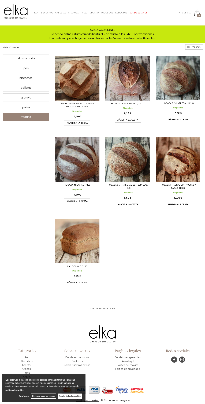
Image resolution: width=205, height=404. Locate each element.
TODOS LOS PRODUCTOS (114, 13)
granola (73, 13)
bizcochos (26, 78)
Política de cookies (127, 365)
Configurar (23, 396)
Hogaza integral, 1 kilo (77, 184)
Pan (36, 13)
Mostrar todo (26, 58)
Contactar (77, 361)
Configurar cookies (87, 400)
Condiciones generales (128, 357)
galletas (26, 87)
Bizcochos (47, 13)
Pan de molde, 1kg (77, 266)
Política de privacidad (127, 368)
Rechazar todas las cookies (43, 396)
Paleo (27, 372)
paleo (84, 13)
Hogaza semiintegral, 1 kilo (178, 103)
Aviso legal (127, 361)
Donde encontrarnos (77, 357)
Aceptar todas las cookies (70, 396)
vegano (26, 117)
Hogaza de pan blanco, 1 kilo (127, 103)
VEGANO (94, 13)
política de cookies (14, 390)
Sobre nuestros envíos (77, 365)
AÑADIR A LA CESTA (77, 123)
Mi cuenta (185, 13)
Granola (27, 368)
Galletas (60, 13)
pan (26, 68)
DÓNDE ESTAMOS (138, 13)
